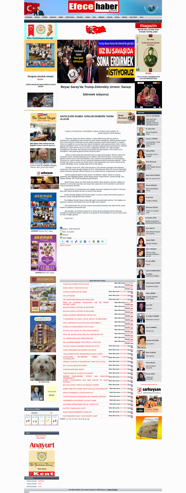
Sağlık (61, 17)
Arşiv (141, 17)
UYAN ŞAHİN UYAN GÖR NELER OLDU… (153, 144)
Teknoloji (80, 17)
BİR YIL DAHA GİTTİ (153, 179)
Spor (94, 17)
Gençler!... (149, 308)
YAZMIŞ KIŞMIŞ (151, 201)
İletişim (124, 17)
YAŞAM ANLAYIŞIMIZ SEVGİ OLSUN (153, 167)
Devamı (51, 395)
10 (83, 419)
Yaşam (88, 17)
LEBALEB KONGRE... (150, 378)
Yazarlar (109, 17)
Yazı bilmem (150, 356)
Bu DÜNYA (150, 344)
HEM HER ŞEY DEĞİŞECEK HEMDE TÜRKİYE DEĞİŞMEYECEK (152, 122)
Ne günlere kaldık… (153, 286)
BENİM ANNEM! (151, 244)
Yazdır (69, 238)
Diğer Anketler (40, 438)
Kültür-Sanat (70, 17)
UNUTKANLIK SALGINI (151, 367)
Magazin (101, 17)
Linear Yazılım (112, 490)
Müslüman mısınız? (152, 319)
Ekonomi (53, 17)
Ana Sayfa (28, 17)
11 (86, 419)
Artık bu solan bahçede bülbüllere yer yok (152, 254)
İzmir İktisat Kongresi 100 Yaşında (153, 232)
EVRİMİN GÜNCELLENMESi (152, 275)
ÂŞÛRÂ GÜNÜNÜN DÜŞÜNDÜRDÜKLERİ (153, 222)
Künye (117, 17)
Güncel (37, 17)
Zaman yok (150, 331)
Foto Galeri (133, 17)
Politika (44, 17)
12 (88, 419)
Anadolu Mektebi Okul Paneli (151, 298)
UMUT (148, 265)
